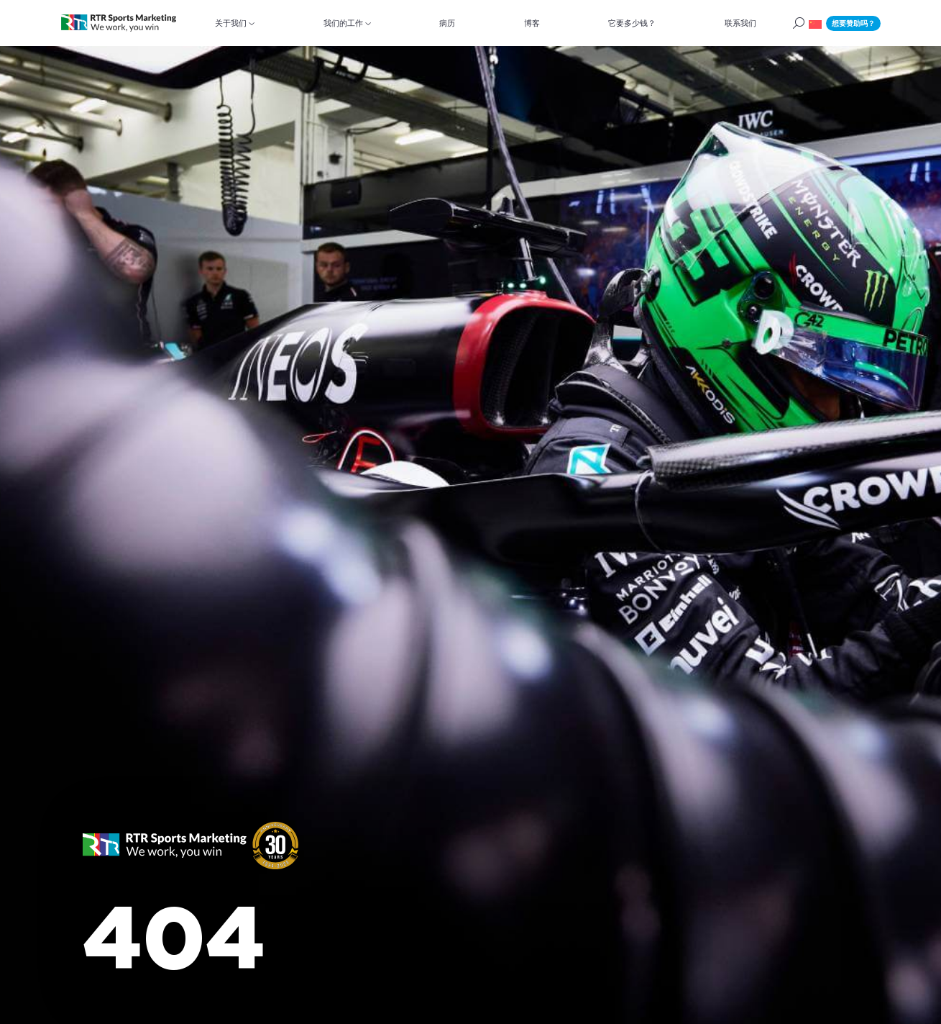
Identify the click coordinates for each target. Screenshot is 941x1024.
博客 (532, 22)
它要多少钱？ (632, 22)
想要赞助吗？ (853, 23)
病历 (447, 22)
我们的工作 (343, 22)
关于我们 (231, 22)
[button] (815, 23)
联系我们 (740, 22)
